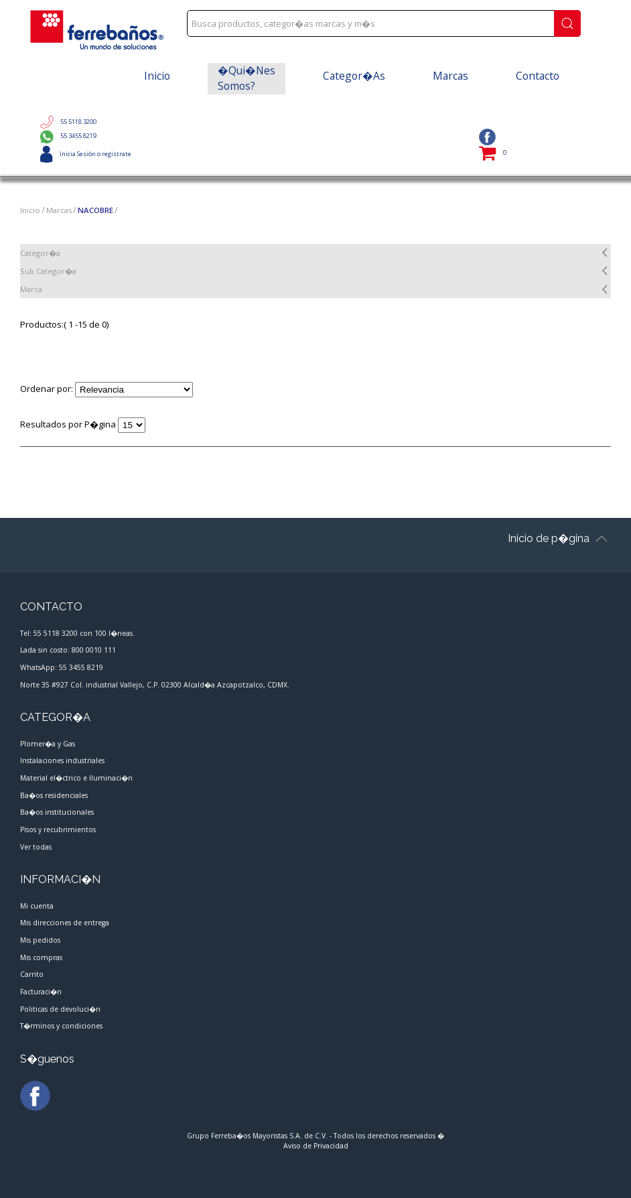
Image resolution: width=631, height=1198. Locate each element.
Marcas (450, 75)
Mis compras (41, 956)
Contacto (537, 75)
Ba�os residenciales (54, 794)
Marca (31, 289)
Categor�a (40, 253)
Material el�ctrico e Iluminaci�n (76, 778)
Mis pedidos (40, 940)
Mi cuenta (37, 906)
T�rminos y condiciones (61, 1025)
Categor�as (354, 75)
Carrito (32, 974)
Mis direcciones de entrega (64, 922)
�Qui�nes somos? (246, 78)
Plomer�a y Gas (47, 743)
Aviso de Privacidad (315, 1145)
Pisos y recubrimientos (58, 829)
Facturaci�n (41, 991)
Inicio (157, 75)
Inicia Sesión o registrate (85, 153)
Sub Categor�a (48, 271)
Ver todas (36, 846)
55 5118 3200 (68, 121)
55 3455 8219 (68, 135)
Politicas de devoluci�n (60, 1008)
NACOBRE (95, 210)
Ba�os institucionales (57, 812)
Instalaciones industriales (62, 760)
